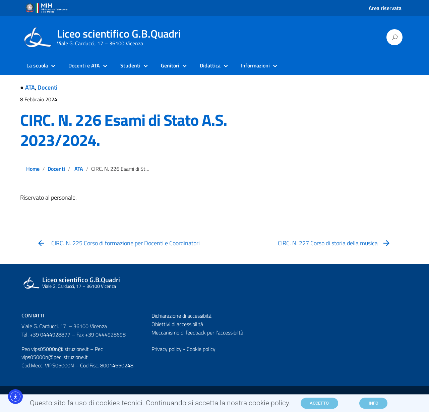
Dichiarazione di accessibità (181, 316)
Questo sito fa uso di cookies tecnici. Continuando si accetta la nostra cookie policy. (160, 405)
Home (33, 169)
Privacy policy (166, 349)
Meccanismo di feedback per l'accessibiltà (197, 332)
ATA (30, 87)
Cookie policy (201, 349)
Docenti (47, 87)
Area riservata (385, 8)
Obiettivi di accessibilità (177, 324)
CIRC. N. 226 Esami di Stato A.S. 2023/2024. (123, 130)
